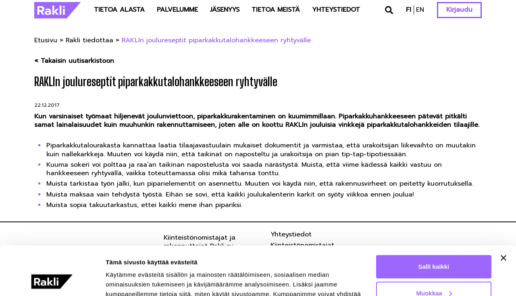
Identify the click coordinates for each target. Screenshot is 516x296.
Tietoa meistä (276, 9)
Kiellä (434, 273)
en (420, 9)
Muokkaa (434, 247)
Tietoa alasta (119, 9)
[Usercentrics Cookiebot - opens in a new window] (52, 280)
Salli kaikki (433, 220)
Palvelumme (177, 9)
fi (408, 9)
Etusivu (45, 40)
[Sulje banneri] (503, 212)
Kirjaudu (459, 9)
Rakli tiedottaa (89, 40)
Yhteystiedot (336, 9)
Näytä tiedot (123, 280)
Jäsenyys (224, 9)
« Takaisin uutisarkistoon (74, 61)
